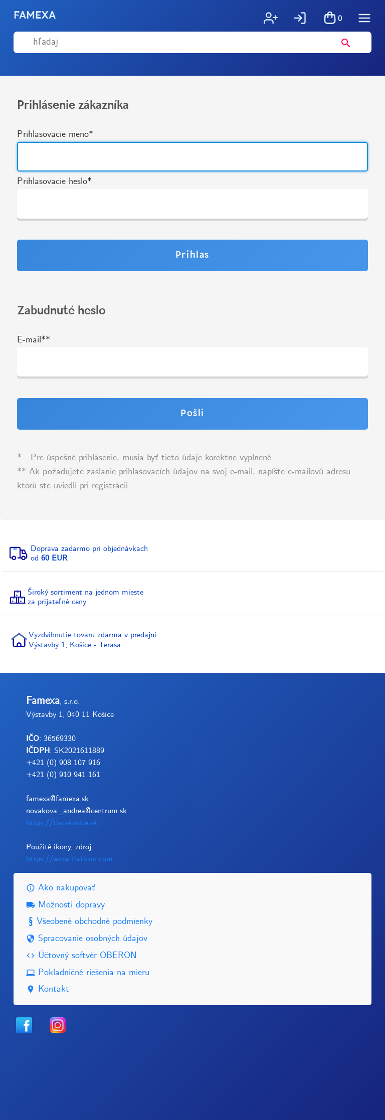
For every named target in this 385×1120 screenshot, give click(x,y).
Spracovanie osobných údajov (86, 939)
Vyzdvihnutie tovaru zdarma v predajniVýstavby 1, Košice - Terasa (92, 640)
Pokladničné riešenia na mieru (87, 973)
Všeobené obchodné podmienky (89, 921)
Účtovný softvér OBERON (81, 956)
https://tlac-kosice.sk (61, 823)
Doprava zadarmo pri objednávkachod (89, 553)
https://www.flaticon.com (69, 859)
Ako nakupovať (60, 888)
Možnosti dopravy (65, 905)
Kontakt (47, 989)
